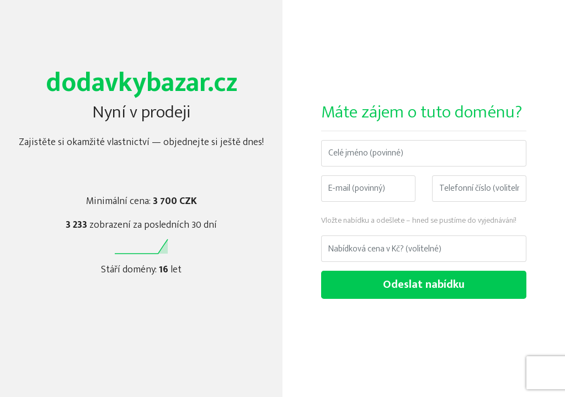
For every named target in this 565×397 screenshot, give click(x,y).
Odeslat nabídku (424, 284)
